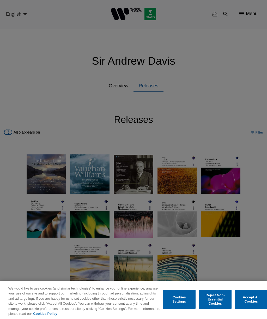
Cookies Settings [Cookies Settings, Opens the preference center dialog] (179, 299)
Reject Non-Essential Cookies (215, 299)
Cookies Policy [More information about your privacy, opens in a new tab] (45, 314)
